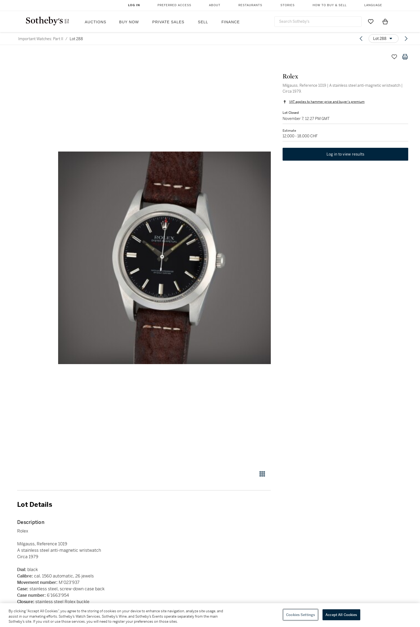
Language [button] (373, 5)
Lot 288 (76, 38)
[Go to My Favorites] (370, 21)
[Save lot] (394, 56)
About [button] (214, 5)
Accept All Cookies (341, 614)
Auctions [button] (95, 22)
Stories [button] (287, 5)
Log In (134, 5)
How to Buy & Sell (330, 5)
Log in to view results (346, 156)
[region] (210, 615)
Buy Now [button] (129, 22)
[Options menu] (384, 38)
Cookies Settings (300, 614)
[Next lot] (406, 38)
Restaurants (250, 5)
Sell (203, 22)
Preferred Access (174, 5)
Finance (231, 22)
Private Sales (168, 22)
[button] (164, 257)
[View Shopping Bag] (385, 21)
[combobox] (318, 21)
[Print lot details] (405, 56)
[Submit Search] (355, 21)
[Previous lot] (361, 38)
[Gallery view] (262, 474)
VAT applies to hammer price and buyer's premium (325, 103)
